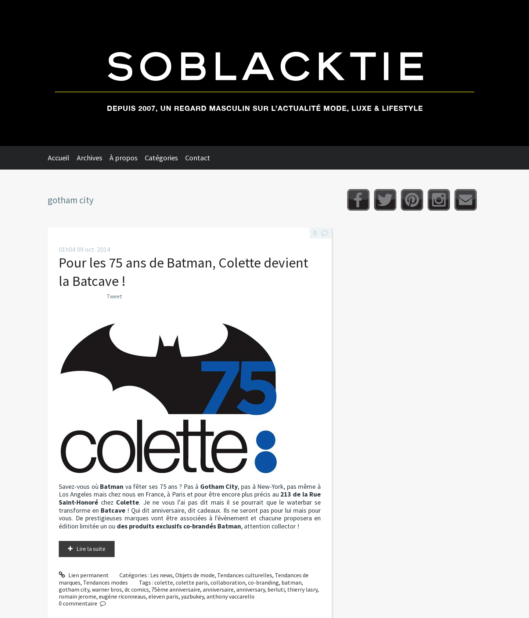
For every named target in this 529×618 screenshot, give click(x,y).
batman (291, 582)
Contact (197, 157)
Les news (161, 575)
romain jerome (77, 596)
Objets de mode (195, 575)
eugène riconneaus (122, 596)
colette (163, 582)
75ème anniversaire (175, 589)
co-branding (263, 582)
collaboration (227, 582)
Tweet (114, 296)
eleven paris (163, 596)
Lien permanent (84, 575)
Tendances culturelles (244, 575)
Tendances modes (105, 582)
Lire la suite (90, 548)
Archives (89, 157)
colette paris (192, 582)
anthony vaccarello (230, 596)
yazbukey (192, 596)
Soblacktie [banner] (264, 73)
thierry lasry (302, 589)
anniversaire (218, 589)
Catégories (161, 157)
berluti (276, 589)
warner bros (107, 589)
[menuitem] (62, 158)
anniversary (250, 589)
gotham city (74, 589)
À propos (123, 157)
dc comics (137, 589)
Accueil (58, 157)
